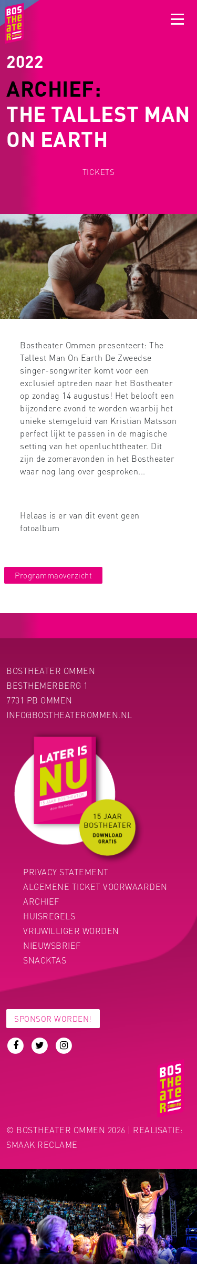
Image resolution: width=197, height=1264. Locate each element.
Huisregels (49, 915)
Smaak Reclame (42, 1144)
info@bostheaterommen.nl (69, 714)
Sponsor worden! (53, 1018)
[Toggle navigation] (177, 19)
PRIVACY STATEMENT (66, 871)
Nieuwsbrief (52, 945)
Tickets (98, 172)
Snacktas (44, 960)
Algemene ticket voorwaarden (95, 886)
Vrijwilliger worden (71, 930)
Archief (41, 901)
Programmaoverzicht (53, 575)
